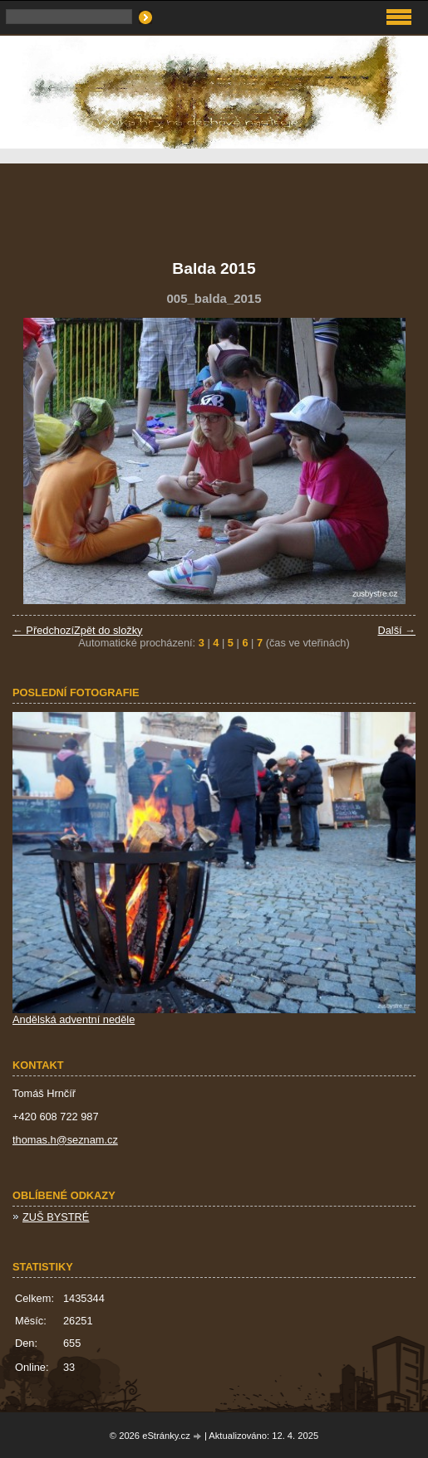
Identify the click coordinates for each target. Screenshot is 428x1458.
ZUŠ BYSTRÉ (55, 1217)
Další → (396, 630)
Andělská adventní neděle (73, 1019)
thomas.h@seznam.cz (65, 1140)
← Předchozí (43, 630)
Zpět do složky (108, 630)
